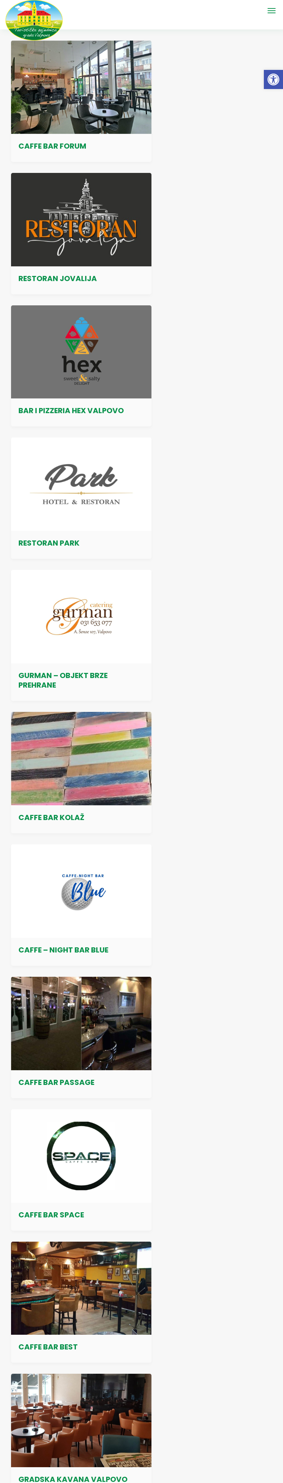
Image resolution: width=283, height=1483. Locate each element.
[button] (273, 79)
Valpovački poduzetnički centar (182, 1322)
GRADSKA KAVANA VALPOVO (72, 766)
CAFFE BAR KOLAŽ (187, 390)
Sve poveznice (183, 1368)
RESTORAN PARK (185, 258)
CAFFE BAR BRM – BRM (195, 888)
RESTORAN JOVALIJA (193, 136)
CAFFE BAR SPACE (51, 634)
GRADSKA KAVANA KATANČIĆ (190, 761)
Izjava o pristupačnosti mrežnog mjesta (197, 1206)
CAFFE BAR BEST (184, 634)
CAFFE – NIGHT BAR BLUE (63, 512)
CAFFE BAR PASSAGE (192, 512)
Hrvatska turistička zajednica (180, 1347)
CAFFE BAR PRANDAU (193, 1010)
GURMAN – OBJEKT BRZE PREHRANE (63, 385)
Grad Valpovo (162, 1309)
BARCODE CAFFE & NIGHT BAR (73, 888)
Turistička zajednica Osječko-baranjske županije (201, 1335)
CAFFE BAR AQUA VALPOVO (69, 1010)
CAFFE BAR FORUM (52, 136)
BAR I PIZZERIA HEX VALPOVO (71, 258)
